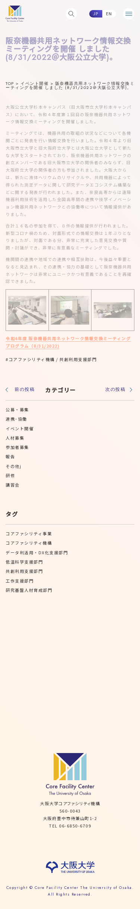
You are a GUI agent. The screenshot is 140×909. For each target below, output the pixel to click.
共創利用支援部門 (78, 359)
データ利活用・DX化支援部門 (37, 552)
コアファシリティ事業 (29, 533)
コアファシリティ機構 (32, 359)
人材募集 (15, 438)
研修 (10, 475)
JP (96, 13)
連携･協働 (16, 419)
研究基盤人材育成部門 (29, 590)
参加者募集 (17, 447)
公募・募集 (17, 409)
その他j (13, 466)
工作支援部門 (20, 581)
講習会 (13, 485)
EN (109, 13)
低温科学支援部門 (24, 562)
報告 (10, 456)
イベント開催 (20, 428)
